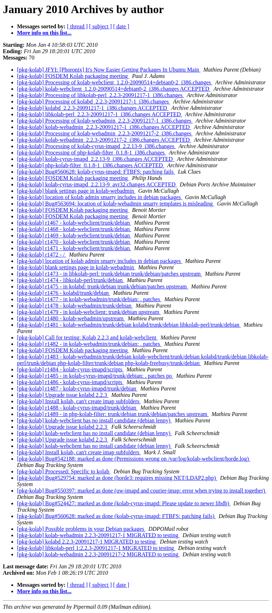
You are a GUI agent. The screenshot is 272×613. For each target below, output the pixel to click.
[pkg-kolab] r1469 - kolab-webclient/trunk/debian (74, 235)
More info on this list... (44, 33)
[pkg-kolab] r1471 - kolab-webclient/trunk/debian (74, 248)
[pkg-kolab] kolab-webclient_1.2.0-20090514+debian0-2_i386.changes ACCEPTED (114, 89)
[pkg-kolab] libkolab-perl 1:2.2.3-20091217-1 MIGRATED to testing (96, 548)
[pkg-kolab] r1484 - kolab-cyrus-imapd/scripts (70, 369)
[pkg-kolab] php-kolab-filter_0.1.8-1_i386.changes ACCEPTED (90, 165)
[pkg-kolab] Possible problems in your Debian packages (81, 529)
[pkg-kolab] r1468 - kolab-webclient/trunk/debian (74, 229)
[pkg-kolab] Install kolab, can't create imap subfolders (79, 401)
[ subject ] (100, 26)
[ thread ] (77, 26)
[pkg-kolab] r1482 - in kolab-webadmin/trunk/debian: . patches (89, 344)
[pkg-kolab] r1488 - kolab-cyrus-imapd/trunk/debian (77, 408)
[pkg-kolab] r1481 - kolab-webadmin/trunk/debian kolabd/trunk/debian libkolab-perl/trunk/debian (129, 325)
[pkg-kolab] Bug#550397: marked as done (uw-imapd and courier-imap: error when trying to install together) (141, 491)
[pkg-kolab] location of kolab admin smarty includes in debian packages (99, 197)
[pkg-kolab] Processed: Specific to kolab (63, 471)
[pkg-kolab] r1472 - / (41, 255)
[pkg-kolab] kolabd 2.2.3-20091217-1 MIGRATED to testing (87, 542)
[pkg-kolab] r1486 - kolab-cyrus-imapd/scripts (70, 382)
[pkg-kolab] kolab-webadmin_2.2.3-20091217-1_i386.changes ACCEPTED (104, 127)
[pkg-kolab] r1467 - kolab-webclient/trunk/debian (74, 223)
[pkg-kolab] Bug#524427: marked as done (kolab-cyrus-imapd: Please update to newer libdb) (124, 503)
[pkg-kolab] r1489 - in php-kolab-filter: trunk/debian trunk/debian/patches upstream (113, 414)
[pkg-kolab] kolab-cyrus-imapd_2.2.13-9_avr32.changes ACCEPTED (97, 184)
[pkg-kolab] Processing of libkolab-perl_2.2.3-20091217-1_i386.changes (100, 95)
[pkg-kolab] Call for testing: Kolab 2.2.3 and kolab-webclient (87, 337)
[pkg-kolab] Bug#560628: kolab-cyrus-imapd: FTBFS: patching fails (96, 172)
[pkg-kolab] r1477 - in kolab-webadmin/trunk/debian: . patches (89, 299)
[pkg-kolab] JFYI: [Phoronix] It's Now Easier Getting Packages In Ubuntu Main (108, 70)
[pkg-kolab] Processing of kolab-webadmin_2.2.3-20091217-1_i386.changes (105, 121)
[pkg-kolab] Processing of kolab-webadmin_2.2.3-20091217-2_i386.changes (105, 133)
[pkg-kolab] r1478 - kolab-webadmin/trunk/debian (75, 306)
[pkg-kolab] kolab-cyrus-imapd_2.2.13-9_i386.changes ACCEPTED (95, 159)
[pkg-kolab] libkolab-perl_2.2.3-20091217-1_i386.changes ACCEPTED (99, 114)
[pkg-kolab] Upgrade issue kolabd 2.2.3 (62, 395)
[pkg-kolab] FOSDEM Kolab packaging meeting (73, 76)
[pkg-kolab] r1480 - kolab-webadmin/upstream (71, 318)
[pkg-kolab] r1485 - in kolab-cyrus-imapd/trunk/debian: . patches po (95, 376)
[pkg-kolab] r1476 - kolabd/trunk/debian (63, 293)
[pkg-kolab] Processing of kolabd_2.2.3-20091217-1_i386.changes (93, 102)
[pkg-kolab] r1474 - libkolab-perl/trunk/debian (70, 280)
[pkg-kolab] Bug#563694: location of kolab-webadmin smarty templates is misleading (115, 204)
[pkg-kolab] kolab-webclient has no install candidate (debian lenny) (94, 420)
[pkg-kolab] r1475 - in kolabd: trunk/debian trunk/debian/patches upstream (102, 286)
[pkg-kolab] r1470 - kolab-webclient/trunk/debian (74, 242)
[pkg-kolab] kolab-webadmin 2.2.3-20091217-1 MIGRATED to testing (98, 535)
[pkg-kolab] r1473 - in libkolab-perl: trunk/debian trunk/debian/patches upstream (109, 274)
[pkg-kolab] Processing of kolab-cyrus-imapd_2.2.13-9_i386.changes (96, 146)
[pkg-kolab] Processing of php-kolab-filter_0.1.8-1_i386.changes (91, 153)
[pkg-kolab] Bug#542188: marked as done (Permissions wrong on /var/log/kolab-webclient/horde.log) (133, 459)
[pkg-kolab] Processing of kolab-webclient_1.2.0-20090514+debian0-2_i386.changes (114, 82)
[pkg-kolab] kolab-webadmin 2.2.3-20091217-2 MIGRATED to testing (98, 554)
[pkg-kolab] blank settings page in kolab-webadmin (76, 191)
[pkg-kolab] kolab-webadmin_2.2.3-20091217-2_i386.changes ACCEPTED (104, 140)
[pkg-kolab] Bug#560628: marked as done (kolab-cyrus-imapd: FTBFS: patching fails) (116, 516)
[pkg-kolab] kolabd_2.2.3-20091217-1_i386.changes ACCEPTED (93, 108)
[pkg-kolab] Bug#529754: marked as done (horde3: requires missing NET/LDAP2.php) (117, 478)
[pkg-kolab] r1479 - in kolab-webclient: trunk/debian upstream (89, 312)
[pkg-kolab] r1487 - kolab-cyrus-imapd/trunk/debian (77, 389)
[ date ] (121, 26)
